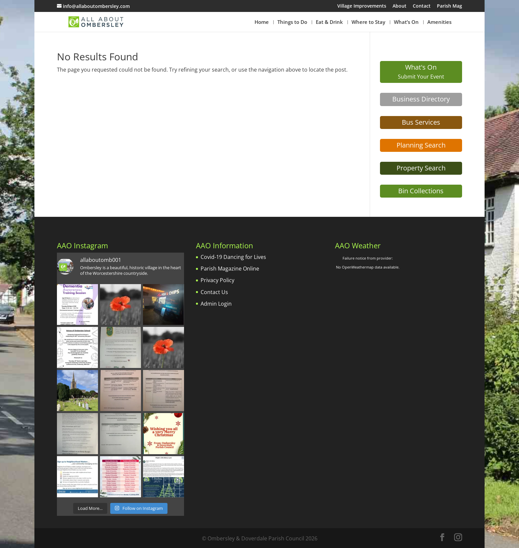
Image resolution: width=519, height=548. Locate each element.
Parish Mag (449, 6)
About (399, 6)
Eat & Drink (329, 22)
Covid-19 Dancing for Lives (233, 257)
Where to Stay (368, 22)
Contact (422, 6)
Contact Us (214, 292)
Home (262, 22)
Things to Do (292, 22)
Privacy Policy (217, 280)
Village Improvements (361, 6)
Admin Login (216, 303)
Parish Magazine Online (230, 268)
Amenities (439, 22)
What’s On (406, 22)
